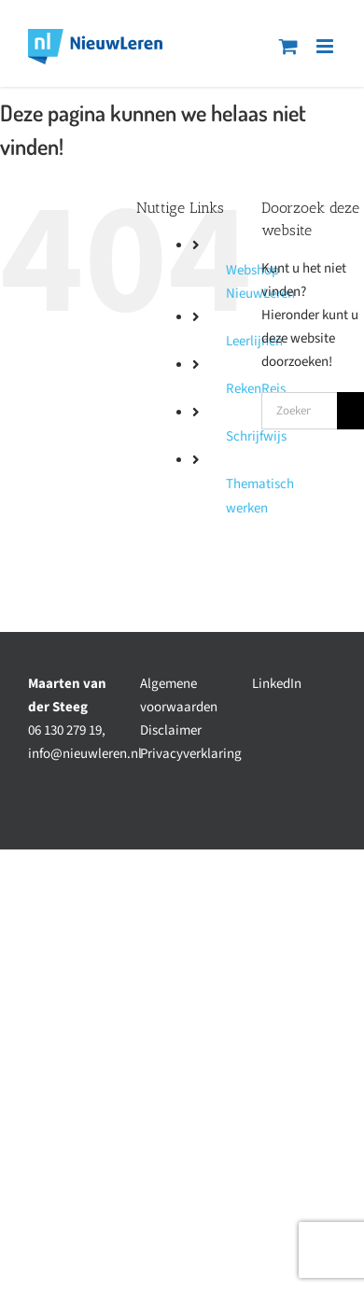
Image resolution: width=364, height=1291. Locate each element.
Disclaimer (171, 730)
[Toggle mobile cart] (288, 46)
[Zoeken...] (299, 410)
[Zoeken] (350, 410)
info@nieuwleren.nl (85, 754)
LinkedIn (276, 684)
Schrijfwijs (256, 436)
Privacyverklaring (191, 754)
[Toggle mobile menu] (326, 46)
